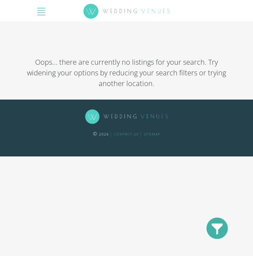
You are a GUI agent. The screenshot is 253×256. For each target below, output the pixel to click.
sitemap (152, 134)
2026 (101, 134)
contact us (126, 134)
